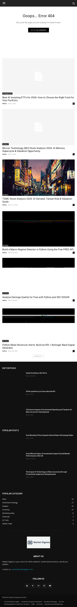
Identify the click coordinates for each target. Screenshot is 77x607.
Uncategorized (7, 93)
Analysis (5, 144)
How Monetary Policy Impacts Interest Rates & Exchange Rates (49, 435)
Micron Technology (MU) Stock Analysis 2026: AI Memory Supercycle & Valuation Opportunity (33, 149)
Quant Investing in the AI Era (36, 373)
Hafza (4, 103)
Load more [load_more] (38, 356)
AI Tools (5, 245)
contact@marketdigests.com (22, 569)
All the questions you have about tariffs (40, 391)
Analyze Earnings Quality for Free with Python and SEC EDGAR (35, 297)
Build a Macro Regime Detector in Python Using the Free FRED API (38, 249)
